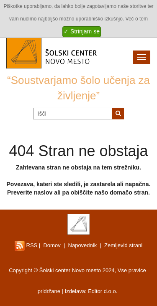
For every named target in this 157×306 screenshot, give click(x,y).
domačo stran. (130, 192)
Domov (51, 245)
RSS (26, 245)
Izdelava (75, 291)
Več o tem (137, 19)
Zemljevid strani (123, 245)
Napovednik (82, 245)
